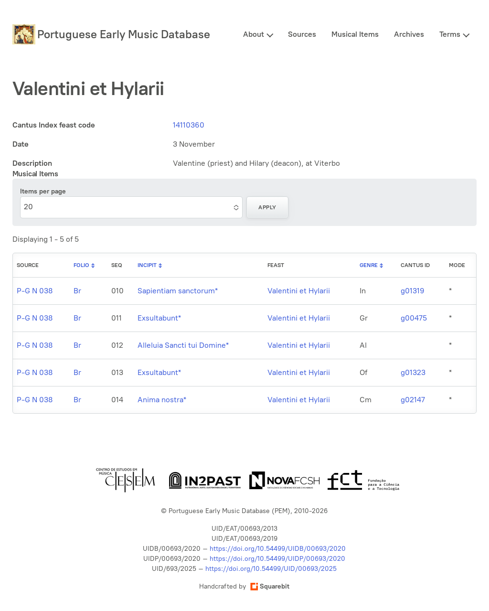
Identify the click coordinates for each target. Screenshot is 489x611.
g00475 (414, 317)
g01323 (413, 372)
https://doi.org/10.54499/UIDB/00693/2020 (278, 549)
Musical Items (355, 34)
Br (77, 290)
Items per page (43, 191)
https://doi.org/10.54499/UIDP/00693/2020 (277, 559)
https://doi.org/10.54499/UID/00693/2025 (271, 569)
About (253, 34)
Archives (409, 34)
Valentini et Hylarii (298, 290)
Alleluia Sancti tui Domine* (183, 345)
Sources (302, 34)
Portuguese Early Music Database (123, 34)
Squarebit (269, 586)
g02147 (413, 399)
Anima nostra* (162, 399)
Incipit (147, 265)
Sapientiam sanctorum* (178, 290)
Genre (369, 265)
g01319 (413, 290)
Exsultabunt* (159, 317)
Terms (449, 34)
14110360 (188, 124)
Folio (81, 265)
